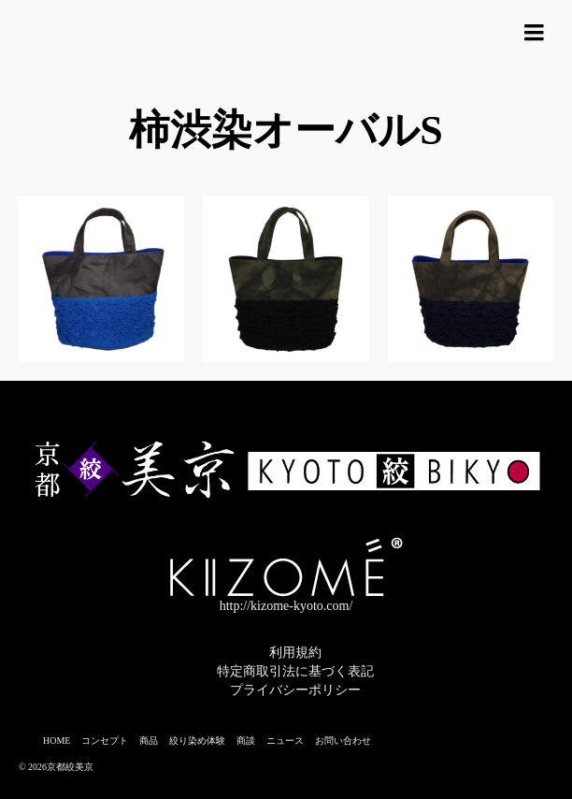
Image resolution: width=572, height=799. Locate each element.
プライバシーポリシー (295, 690)
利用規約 (295, 653)
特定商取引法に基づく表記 (295, 671)
